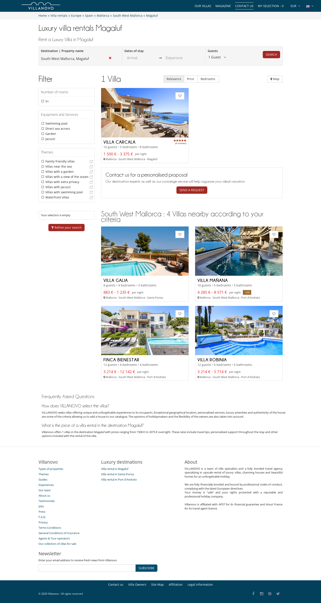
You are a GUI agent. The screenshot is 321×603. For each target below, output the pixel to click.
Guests (213, 51)
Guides (43, 479)
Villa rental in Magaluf (114, 469)
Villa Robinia (212, 359)
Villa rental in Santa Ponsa (117, 474)
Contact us (244, 6)
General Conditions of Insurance (59, 533)
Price (191, 79)
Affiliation (176, 584)
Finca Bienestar (121, 359)
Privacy (43, 522)
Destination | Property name (62, 51)
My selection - (271, 6)
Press (42, 512)
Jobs (41, 506)
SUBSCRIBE (146, 568)
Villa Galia (115, 280)
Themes (44, 474)
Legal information (200, 584)
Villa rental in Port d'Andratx (119, 479)
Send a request (191, 190)
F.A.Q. (42, 517)
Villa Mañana (212, 280)
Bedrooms (208, 79)
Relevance (174, 79)
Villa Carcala (119, 142)
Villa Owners (137, 584)
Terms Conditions (50, 528)
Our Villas (203, 6)
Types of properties (51, 469)
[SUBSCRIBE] (87, 568)
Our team (45, 490)
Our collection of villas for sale (57, 544)
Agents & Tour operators (54, 538)
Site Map (157, 584)
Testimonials (47, 501)
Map (274, 79)
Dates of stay (134, 51)
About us (44, 495)
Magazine (223, 6)
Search (271, 54)
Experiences (46, 485)
